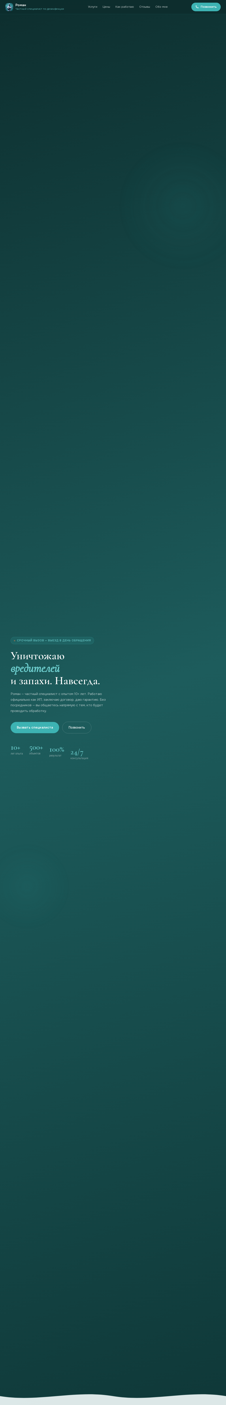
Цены (106, 7)
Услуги (92, 7)
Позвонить (206, 7)
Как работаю (124, 7)
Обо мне (161, 7)
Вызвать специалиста (35, 727)
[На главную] (34, 7)
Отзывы (144, 7)
